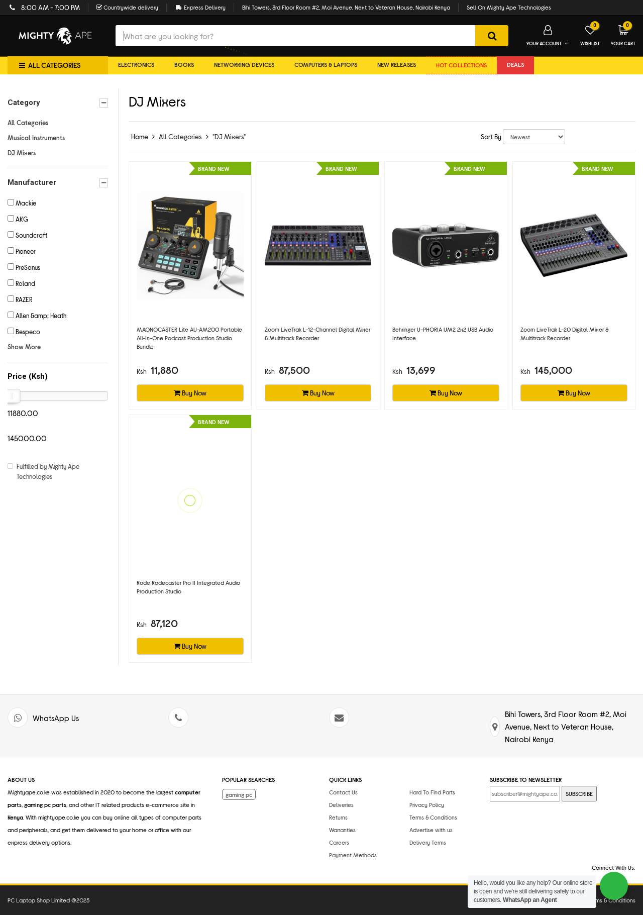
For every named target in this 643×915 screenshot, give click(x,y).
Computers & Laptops (325, 64)
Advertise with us (431, 829)
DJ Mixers (22, 153)
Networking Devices (244, 64)
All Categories (28, 123)
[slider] (12, 396)
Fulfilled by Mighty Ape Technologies (48, 471)
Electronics (136, 64)
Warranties (342, 829)
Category (58, 102)
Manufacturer (58, 182)
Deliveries (341, 804)
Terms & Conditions (433, 817)
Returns (338, 817)
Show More (24, 347)
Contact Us (343, 791)
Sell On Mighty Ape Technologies (509, 7)
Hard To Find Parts (432, 791)
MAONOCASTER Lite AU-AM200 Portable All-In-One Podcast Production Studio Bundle (189, 338)
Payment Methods (353, 854)
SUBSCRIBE (579, 793)
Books (184, 64)
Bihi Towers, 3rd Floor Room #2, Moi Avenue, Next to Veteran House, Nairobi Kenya (346, 7)
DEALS (515, 64)
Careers (339, 842)
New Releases (396, 64)
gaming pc (239, 794)
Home (139, 136)
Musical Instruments (36, 138)
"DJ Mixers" (229, 136)
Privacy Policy (426, 804)
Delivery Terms (427, 842)
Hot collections (461, 64)
